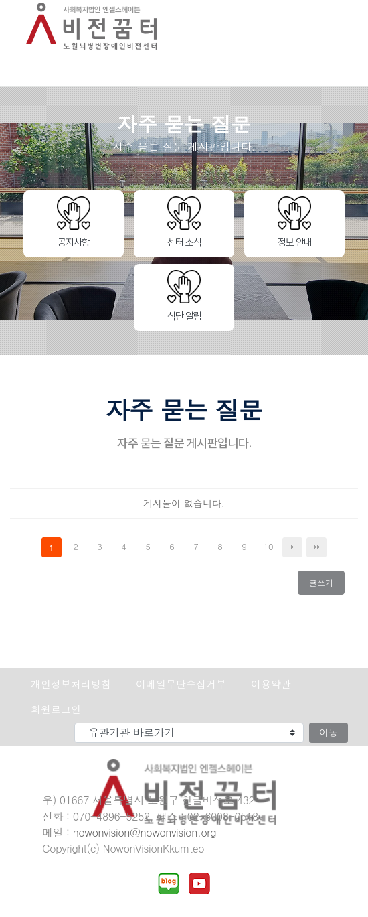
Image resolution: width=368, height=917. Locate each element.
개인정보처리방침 (71, 684)
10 (270, 547)
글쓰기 (325, 585)
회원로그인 (56, 709)
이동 (328, 732)
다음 (292, 547)
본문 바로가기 (0, 0)
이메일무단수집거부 (181, 684)
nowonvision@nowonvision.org (144, 832)
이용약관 (271, 684)
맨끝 (316, 547)
